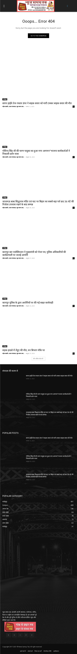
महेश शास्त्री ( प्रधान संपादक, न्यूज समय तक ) (13, 106)
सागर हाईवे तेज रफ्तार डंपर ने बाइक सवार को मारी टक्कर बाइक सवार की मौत (37, 103)
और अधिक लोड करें (38, 359)
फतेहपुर (5, 99)
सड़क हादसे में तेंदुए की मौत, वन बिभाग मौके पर (23, 350)
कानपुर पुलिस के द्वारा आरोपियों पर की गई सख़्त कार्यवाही (27, 302)
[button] (67, 5)
